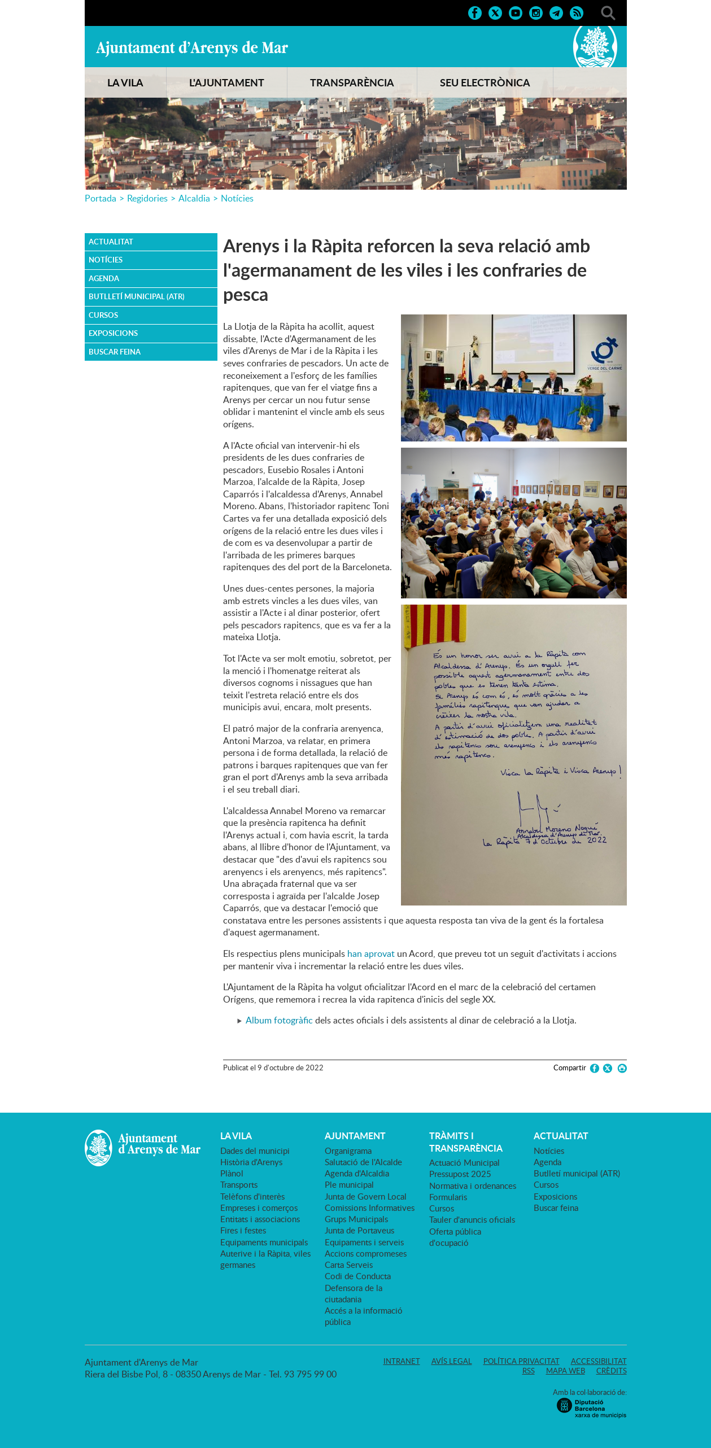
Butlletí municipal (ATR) (137, 296)
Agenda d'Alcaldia (357, 1173)
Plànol (231, 1173)
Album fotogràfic (279, 1020)
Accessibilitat (599, 1361)
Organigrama (348, 1150)
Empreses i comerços (259, 1207)
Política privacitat (521, 1361)
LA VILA (125, 82)
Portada (100, 198)
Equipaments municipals (264, 1242)
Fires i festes (243, 1230)
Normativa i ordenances (472, 1185)
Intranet (401, 1361)
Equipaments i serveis (364, 1242)
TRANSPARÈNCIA (352, 82)
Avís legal (451, 1361)
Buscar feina (115, 352)
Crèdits (611, 1371)
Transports (239, 1184)
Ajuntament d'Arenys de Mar (192, 48)
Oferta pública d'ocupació (455, 1237)
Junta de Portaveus (359, 1230)
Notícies (237, 198)
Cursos (103, 315)
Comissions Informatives (370, 1207)
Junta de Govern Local (366, 1196)
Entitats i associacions (260, 1218)
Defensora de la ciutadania (353, 1293)
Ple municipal (349, 1184)
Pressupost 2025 (460, 1173)
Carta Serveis (349, 1264)
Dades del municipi (255, 1150)
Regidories (147, 198)
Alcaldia (194, 198)
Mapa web (565, 1371)
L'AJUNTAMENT (226, 82)
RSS (528, 1371)
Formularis (448, 1196)
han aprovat (371, 953)
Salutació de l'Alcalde (363, 1161)
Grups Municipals (356, 1218)
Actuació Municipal (464, 1162)
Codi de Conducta (358, 1275)
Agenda (104, 278)
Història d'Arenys (251, 1161)
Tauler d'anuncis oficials (472, 1219)
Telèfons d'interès (252, 1196)
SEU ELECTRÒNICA (485, 82)
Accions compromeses (366, 1253)
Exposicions (113, 333)
